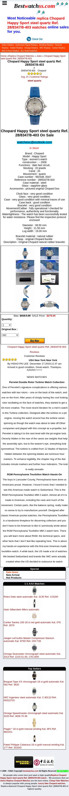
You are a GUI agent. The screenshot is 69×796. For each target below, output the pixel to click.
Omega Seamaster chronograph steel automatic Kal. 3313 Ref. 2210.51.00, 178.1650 (32, 655)
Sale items (12, 572)
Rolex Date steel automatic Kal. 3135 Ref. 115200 (31, 596)
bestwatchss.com (30, 771)
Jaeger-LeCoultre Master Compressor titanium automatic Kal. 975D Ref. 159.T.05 (29, 639)
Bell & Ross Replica (10, 51)
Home (4, 56)
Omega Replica (31, 48)
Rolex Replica (8, 45)
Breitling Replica (46, 45)
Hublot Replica (16, 48)
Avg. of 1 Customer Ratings (34, 77)
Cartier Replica (58, 48)
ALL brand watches (29, 51)
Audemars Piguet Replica (26, 45)
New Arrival (13, 575)
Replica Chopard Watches (21, 56)
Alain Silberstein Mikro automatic (21, 609)
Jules (39, 56)
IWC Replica (45, 48)
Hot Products (14, 577)
